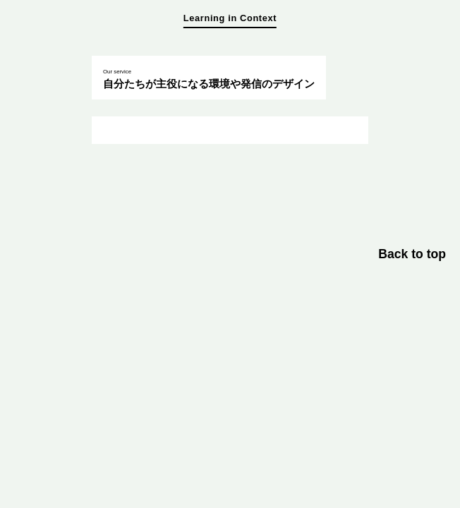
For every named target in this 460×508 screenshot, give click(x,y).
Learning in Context (230, 18)
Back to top (412, 254)
